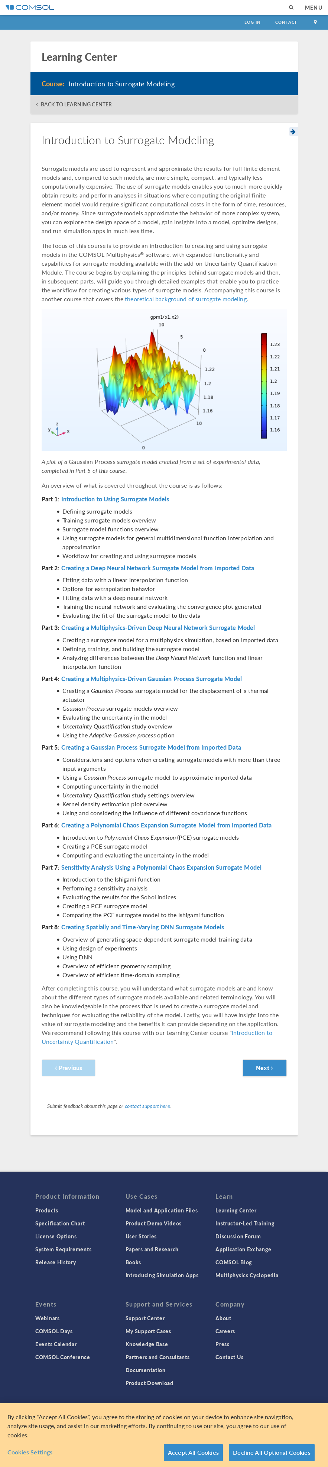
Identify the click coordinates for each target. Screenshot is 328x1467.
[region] (164, 1435)
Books (134, 1262)
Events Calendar (56, 1344)
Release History (55, 1262)
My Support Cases (148, 1331)
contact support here (147, 1105)
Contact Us (229, 1357)
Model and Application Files (162, 1210)
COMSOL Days (54, 1331)
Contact (286, 22)
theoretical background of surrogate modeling (186, 299)
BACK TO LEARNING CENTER (76, 104)
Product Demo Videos (154, 1223)
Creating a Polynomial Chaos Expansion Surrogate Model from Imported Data (166, 825)
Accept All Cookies (193, 1452)
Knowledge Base (147, 1344)
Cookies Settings (30, 1452)
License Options (56, 1236)
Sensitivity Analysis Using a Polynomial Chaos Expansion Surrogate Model (161, 867)
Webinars (47, 1318)
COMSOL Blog (233, 1262)
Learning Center (236, 1210)
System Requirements (63, 1249)
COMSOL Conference (62, 1357)
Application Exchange (243, 1249)
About (223, 1318)
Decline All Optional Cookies (272, 1452)
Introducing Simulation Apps (162, 1275)
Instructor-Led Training (244, 1223)
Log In (252, 22)
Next (264, 1067)
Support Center (145, 1318)
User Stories (141, 1236)
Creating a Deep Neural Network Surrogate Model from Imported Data (157, 568)
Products (46, 1210)
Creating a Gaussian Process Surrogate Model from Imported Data (151, 747)
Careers (225, 1331)
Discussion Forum (238, 1236)
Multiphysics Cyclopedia (246, 1275)
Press (222, 1344)
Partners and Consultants (158, 1357)
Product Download (149, 1383)
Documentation (146, 1370)
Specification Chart (60, 1223)
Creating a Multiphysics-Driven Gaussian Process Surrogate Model (151, 679)
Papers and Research (152, 1249)
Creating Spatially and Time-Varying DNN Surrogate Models (142, 927)
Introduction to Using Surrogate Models (115, 499)
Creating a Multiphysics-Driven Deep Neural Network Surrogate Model (158, 627)
